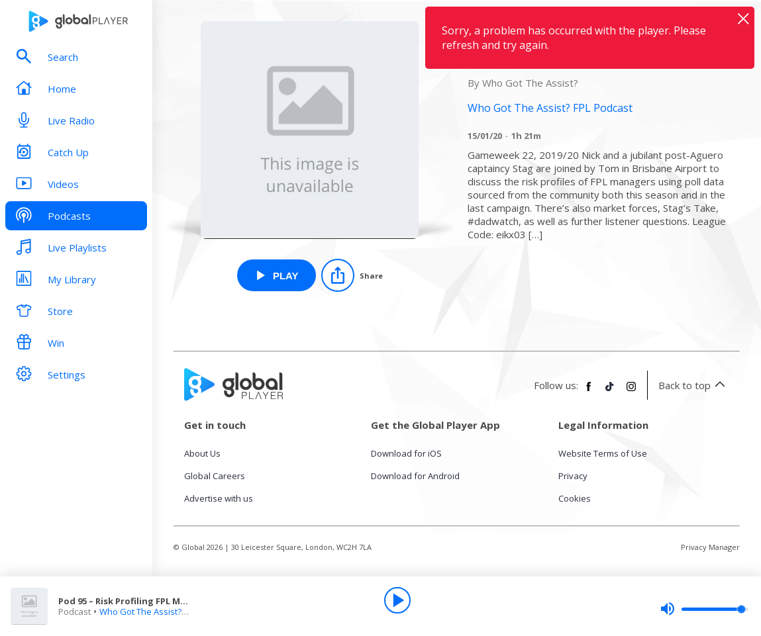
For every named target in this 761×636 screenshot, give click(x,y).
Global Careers (214, 476)
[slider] (704, 608)
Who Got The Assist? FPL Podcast (165, 611)
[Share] (352, 275)
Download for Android (415, 476)
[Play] (397, 600)
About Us (202, 453)
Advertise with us (218, 498)
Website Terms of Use (602, 453)
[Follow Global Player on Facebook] (589, 392)
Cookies (574, 498)
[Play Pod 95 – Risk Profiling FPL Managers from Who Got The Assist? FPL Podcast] (276, 275)
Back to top (693, 385)
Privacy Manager (710, 547)
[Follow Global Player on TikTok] (610, 392)
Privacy (572, 476)
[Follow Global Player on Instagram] (631, 392)
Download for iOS (406, 453)
